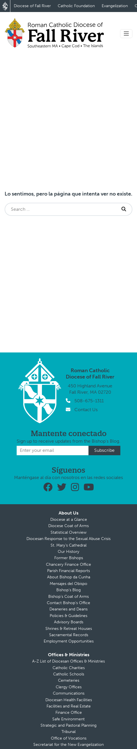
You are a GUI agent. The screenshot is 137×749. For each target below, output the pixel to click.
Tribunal (68, 731)
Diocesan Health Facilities (68, 699)
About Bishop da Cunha (68, 577)
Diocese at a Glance (68, 519)
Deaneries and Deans (68, 609)
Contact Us (86, 409)
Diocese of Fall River (32, 5)
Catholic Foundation (76, 5)
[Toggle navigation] (126, 33)
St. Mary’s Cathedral (68, 545)
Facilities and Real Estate (69, 706)
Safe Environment (68, 719)
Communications (68, 693)
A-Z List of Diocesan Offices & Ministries (68, 661)
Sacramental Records (68, 634)
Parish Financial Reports (68, 570)
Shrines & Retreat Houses (68, 628)
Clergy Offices (69, 687)
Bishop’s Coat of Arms (68, 596)
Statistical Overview (68, 532)
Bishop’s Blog (68, 590)
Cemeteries (68, 680)
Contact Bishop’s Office (68, 602)
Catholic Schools (68, 674)
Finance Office (68, 712)
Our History (68, 551)
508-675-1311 (89, 400)
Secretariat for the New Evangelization (68, 744)
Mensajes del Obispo (68, 583)
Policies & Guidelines (68, 615)
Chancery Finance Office (68, 564)
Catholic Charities (69, 667)
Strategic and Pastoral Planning (68, 725)
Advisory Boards (68, 622)
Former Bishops (68, 557)
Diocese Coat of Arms (68, 525)
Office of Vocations (68, 738)
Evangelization (115, 5)
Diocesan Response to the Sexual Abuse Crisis (68, 538)
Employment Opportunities (69, 641)
